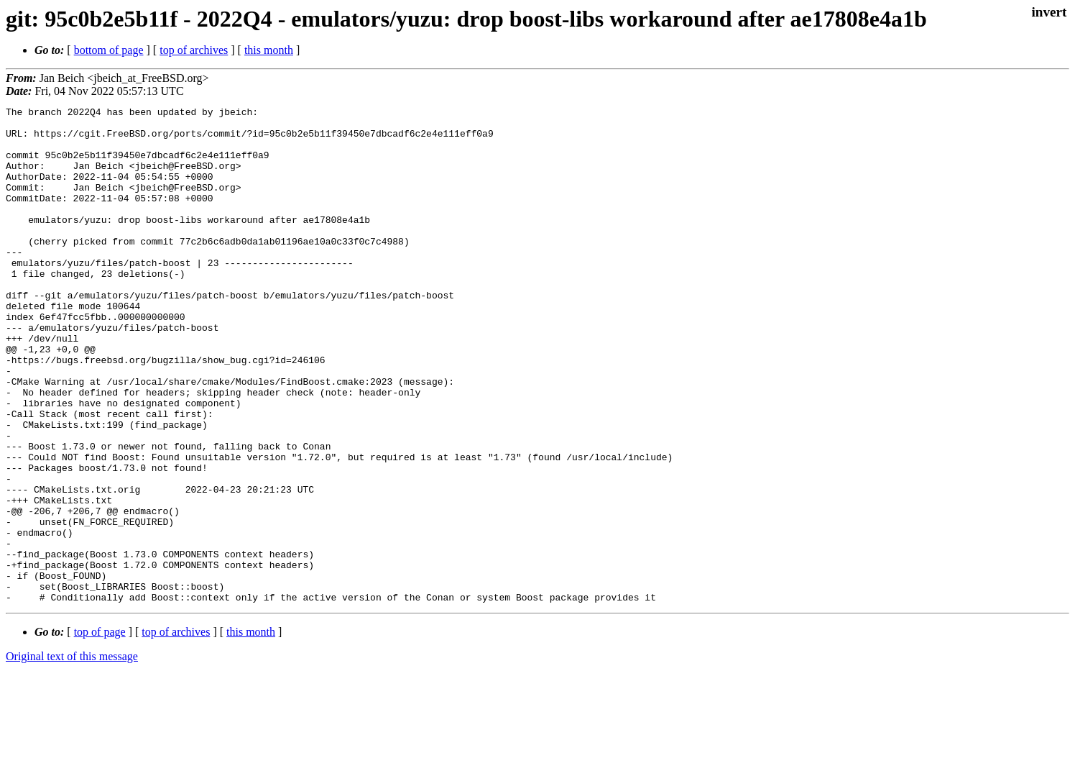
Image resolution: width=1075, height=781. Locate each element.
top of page (100, 731)
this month (268, 50)
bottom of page (109, 50)
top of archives (194, 50)
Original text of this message (72, 755)
